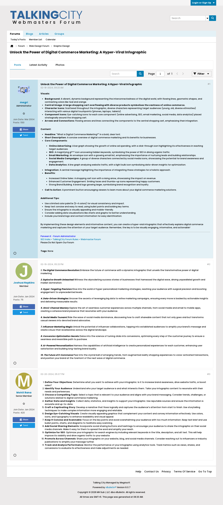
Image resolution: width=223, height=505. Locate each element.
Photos (60, 65)
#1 (208, 83)
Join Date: (18, 119)
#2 (208, 264)
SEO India (45, 239)
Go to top (205, 471)
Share (24, 129)
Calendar (51, 39)
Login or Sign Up (203, 2)
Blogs (29, 34)
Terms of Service (184, 471)
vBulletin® (111, 487)
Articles (44, 34)
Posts (17, 65)
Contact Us (151, 471)
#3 (208, 374)
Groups (59, 34)
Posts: (16, 122)
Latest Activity (38, 65)
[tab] (17, 65)
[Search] (189, 18)
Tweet (24, 135)
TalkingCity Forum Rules (65, 239)
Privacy (166, 471)
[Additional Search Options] (207, 18)
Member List (35, 39)
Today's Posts (18, 39)
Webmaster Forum (91, 239)
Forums (15, 34)
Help (138, 471)
